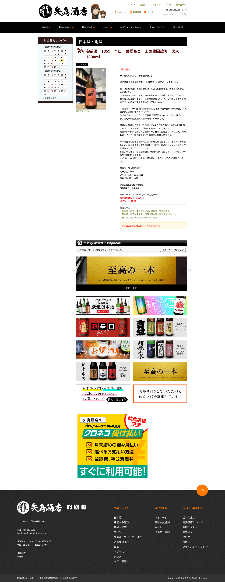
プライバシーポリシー (195, 546)
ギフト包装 (178, 27)
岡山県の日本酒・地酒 (147, 217)
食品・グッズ (156, 27)
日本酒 (45, 27)
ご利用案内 (189, 517)
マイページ (161, 517)
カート (149, 12)
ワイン (106, 27)
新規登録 (135, 12)
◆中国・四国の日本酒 (147, 214)
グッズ (118, 556)
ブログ (186, 537)
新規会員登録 (162, 522)
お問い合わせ (190, 527)
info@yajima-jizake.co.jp (34, 532)
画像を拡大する (82, 111)
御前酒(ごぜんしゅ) (168, 214)
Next (189, 270)
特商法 (186, 542)
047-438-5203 (28, 529)
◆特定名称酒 (143, 210)
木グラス (119, 551)
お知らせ (188, 532)
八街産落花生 (121, 542)
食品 (116, 546)
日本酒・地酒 (128, 210)
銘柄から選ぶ (65, 27)
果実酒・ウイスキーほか (128, 537)
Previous (73, 270)
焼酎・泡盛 (87, 27)
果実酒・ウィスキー (129, 27)
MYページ (120, 12)
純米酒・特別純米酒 (160, 210)
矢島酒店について (193, 522)
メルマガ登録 (162, 532)
